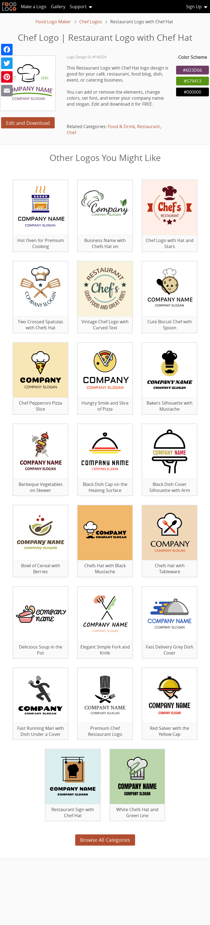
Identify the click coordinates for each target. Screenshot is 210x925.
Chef (71, 132)
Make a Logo (33, 7)
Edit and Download (28, 123)
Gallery (58, 7)
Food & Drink (121, 126)
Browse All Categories (105, 840)
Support (78, 7)
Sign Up (194, 7)
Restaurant (148, 126)
